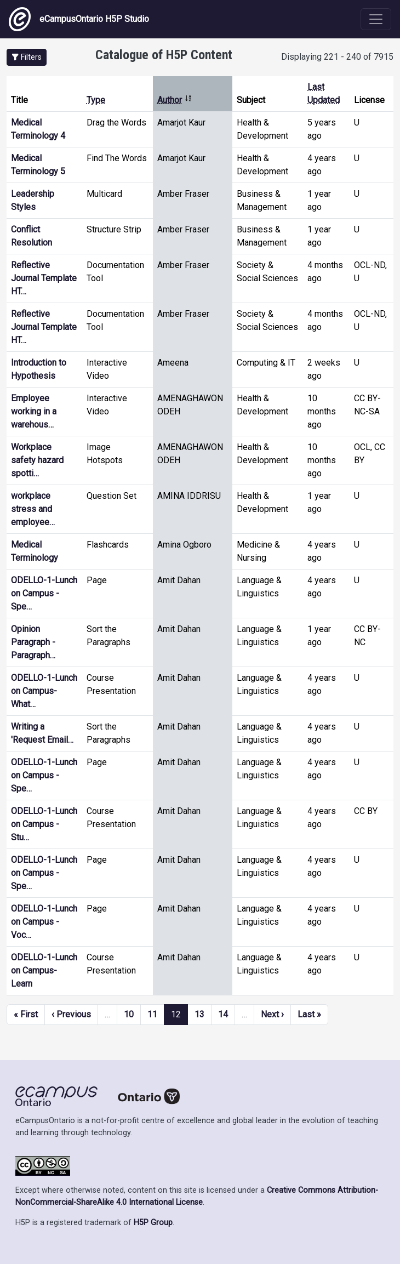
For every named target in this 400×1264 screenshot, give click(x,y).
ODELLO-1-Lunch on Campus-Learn (44, 970)
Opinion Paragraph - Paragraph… (33, 642)
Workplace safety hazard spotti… (37, 460)
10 (129, 1014)
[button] (27, 57)
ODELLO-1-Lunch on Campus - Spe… (44, 593)
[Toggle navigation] (376, 19)
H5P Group (153, 1222)
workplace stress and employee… (33, 509)
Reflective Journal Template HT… (44, 278)
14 (223, 1014)
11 (152, 1014)
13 (199, 1014)
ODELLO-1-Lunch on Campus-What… (44, 691)
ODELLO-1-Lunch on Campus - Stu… (44, 824)
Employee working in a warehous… (33, 411)
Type (96, 100)
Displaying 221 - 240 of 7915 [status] (337, 57)
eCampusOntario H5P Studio (79, 19)
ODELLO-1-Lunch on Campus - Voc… (44, 921)
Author (174, 100)
